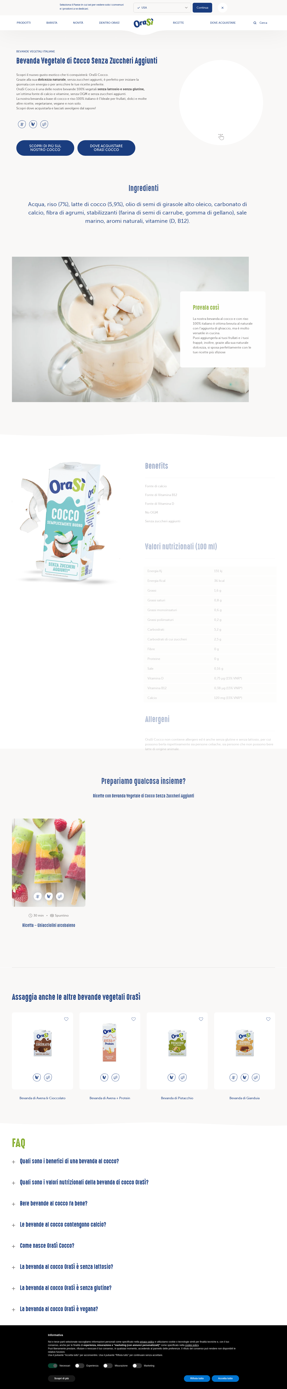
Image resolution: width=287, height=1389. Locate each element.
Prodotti (24, 22)
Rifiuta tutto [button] (197, 1378)
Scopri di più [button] (61, 1378)
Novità (78, 22)
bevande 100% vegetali (80, 89)
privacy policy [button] (147, 1341)
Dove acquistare (223, 22)
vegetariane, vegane (49, 103)
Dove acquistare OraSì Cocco (106, 148)
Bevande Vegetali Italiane (35, 51)
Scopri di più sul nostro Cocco (45, 148)
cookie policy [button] (192, 1345)
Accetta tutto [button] (225, 1378)
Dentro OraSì (109, 22)
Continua (202, 7)
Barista (51, 22)
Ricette (178, 22)
